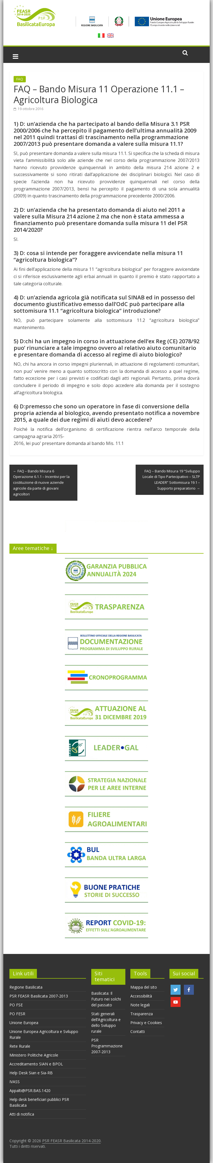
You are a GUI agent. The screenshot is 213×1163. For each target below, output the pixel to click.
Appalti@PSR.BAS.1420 (29, 1090)
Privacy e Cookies (146, 1022)
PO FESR (17, 1013)
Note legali (140, 1004)
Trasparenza (141, 1013)
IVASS (14, 1081)
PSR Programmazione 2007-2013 (107, 1045)
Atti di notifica (21, 1114)
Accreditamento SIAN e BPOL (36, 1064)
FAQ (19, 79)
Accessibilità (141, 996)
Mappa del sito (143, 987)
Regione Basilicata (25, 987)
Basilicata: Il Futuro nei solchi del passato (106, 999)
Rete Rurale (19, 1046)
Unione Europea (23, 1022)
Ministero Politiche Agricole (33, 1055)
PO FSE (16, 1004)
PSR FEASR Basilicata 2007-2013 (38, 996)
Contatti (137, 1031)
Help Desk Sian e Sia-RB (31, 1072)
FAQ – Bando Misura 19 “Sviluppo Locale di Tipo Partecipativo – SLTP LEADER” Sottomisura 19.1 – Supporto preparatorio (171, 480)
